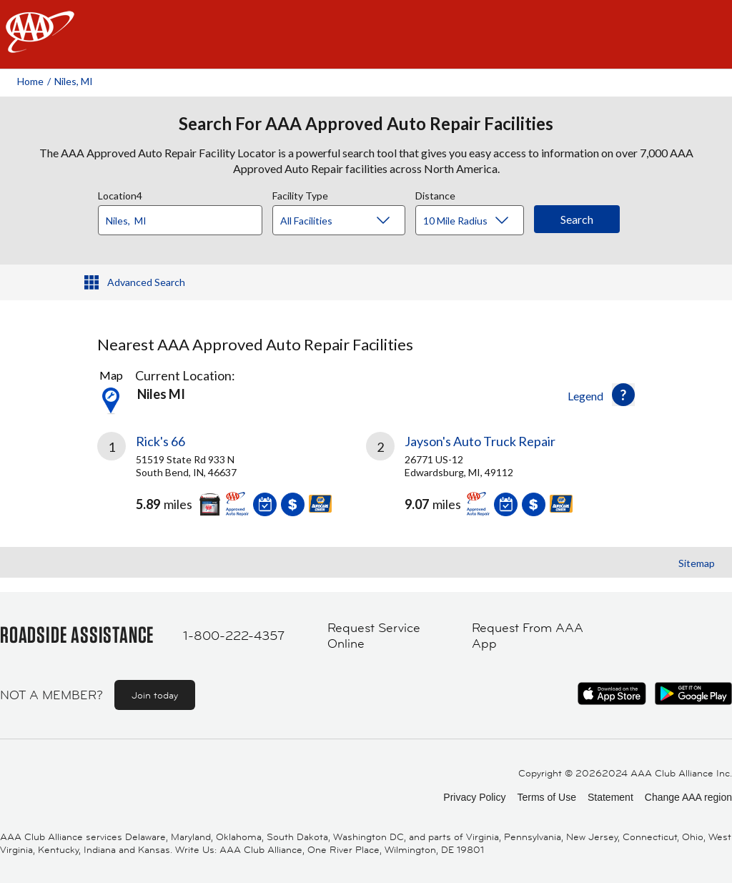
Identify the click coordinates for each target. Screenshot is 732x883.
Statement (610, 797)
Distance (435, 193)
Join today (155, 695)
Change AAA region (688, 797)
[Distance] (475, 221)
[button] (623, 394)
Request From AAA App (527, 636)
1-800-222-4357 (234, 635)
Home (30, 81)
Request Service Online (373, 636)
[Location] (180, 220)
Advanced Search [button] (146, 282)
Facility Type (300, 193)
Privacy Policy (474, 797)
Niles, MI (73, 81)
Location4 (120, 193)
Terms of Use (546, 797)
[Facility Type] (350, 221)
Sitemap (696, 563)
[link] (231, 480)
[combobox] (185, 216)
